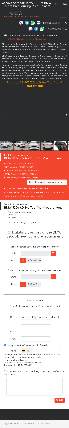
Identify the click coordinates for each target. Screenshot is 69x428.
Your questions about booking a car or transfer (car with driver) (34, 373)
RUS (56, 4)
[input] (36, 253)
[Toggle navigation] (63, 15)
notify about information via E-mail (25, 345)
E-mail (12, 339)
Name (13, 331)
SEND (59, 400)
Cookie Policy (44, 424)
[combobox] (26, 350)
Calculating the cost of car (46, 182)
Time (13, 260)
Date (13, 253)
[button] (66, 115)
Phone (12, 351)
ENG (64, 4)
